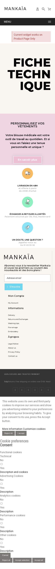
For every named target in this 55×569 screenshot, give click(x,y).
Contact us (12, 356)
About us (12, 348)
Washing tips (13, 323)
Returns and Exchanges (18, 319)
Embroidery (13, 331)
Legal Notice (13, 344)
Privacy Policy (14, 352)
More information (12, 428)
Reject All (8, 433)
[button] (27, 160)
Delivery (11, 315)
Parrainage (13, 327)
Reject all (6, 560)
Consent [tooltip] (6, 444)
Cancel (5, 555)
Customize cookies (34, 428)
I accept (21, 433)
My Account (13, 303)
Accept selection (22, 560)
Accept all (38, 560)
